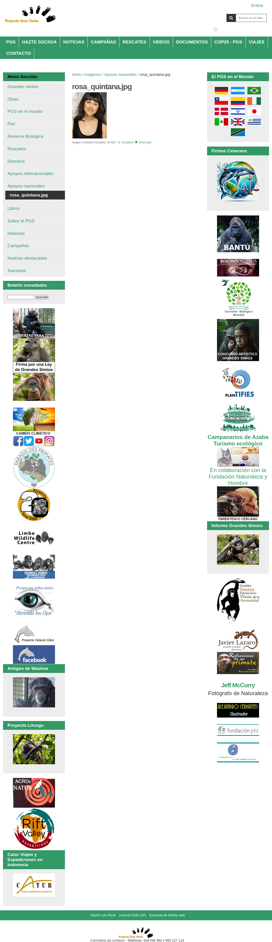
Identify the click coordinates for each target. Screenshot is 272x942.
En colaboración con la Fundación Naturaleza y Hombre (238, 473)
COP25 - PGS (228, 42)
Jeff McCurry (238, 685)
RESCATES (134, 42)
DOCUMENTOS (192, 42)
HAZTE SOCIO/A (39, 42)
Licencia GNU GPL (133, 915)
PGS (11, 42)
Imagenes (92, 74)
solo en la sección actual (242, 29)
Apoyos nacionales (120, 74)
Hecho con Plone (103, 915)
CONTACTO (18, 53)
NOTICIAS (73, 42)
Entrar (257, 5)
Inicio (76, 74)
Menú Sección (22, 76)
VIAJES (256, 42)
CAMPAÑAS (103, 42)
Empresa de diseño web (167, 915)
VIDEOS (161, 42)
